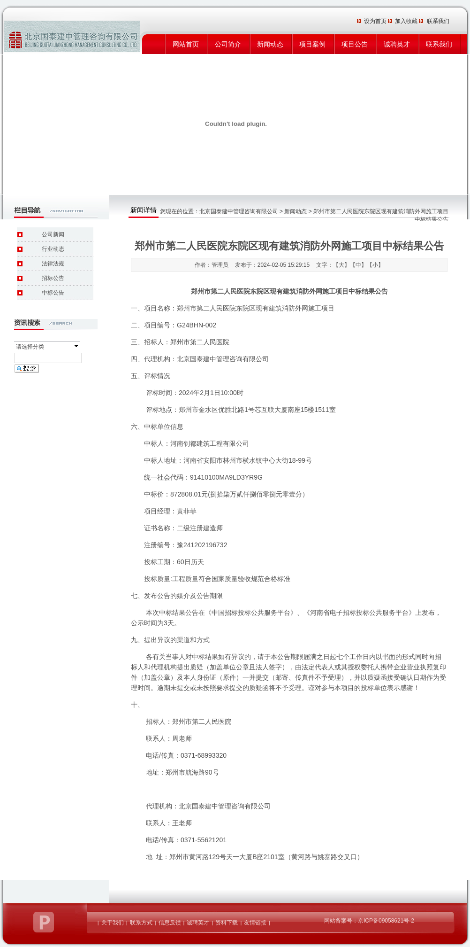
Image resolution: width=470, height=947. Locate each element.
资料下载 (226, 922)
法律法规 (53, 263)
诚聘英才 (397, 44)
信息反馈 (170, 922)
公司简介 (228, 44)
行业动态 (53, 249)
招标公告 (53, 278)
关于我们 (112, 922)
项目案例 (312, 44)
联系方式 (141, 922)
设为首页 (376, 21)
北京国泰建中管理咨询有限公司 (238, 211)
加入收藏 (407, 21)
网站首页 (186, 44)
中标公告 (53, 292)
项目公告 (354, 44)
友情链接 (255, 922)
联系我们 (439, 44)
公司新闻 (53, 234)
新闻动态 (270, 44)
